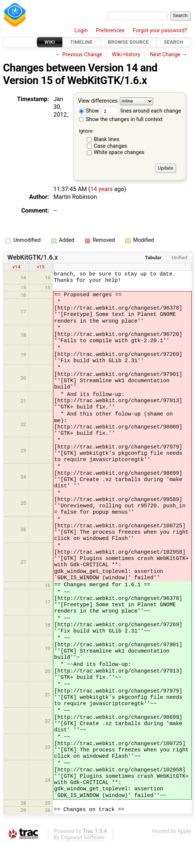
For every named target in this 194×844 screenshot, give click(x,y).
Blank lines (106, 139)
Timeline (81, 42)
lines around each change (141, 111)
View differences (98, 101)
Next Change (165, 54)
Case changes (110, 146)
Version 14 (113, 67)
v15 (41, 267)
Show (89, 111)
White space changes (119, 152)
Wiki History (126, 54)
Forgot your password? (160, 30)
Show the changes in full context (121, 119)
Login (81, 30)
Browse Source (128, 42)
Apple (184, 831)
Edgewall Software (83, 837)
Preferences (110, 30)
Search (173, 42)
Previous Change (82, 54)
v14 (16, 267)
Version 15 (28, 80)
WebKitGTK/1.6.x (107, 80)
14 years (102, 189)
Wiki (50, 42)
